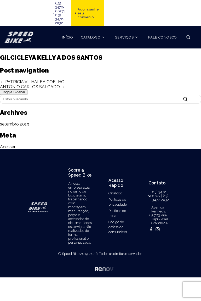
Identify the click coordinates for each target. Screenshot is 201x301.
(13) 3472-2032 (60, 19)
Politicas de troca (117, 213)
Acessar (7, 146)
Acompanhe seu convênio (88, 13)
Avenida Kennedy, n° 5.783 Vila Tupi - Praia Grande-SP (160, 215)
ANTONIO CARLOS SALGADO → (32, 86)
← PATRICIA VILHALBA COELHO (32, 81)
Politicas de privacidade (117, 202)
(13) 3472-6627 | (60, 7)
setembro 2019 (14, 124)
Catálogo (115, 193)
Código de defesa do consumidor (117, 227)
